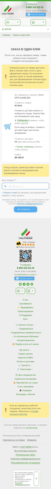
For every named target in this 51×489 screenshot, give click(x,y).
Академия (27, 390)
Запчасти (25, 365)
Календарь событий (25, 394)
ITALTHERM (26, 447)
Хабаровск (32, 4)
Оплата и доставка (25, 362)
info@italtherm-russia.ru (27, 275)
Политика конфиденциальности (25, 459)
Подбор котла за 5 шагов (27, 344)
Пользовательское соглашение (25, 463)
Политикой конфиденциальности (22, 484)
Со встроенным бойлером (26, 336)
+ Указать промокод (24, 147)
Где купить (24, 350)
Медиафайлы (27, 308)
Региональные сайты (25, 455)
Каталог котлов (26, 325)
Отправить (26, 209)
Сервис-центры (25, 354)
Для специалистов (27, 375)
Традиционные (26, 329)
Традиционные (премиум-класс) (26, 333)
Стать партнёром (25, 387)
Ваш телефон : (9, 180)
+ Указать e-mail (9, 193)
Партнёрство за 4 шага (27, 383)
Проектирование (25, 311)
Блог (25, 319)
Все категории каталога (25, 451)
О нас (25, 300)
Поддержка (26, 315)
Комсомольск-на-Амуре (14, 440)
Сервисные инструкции (25, 379)
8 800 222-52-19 (34, 7)
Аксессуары (25, 369)
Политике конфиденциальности (30, 204)
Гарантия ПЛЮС (25, 358)
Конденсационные (26, 340)
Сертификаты (25, 304)
